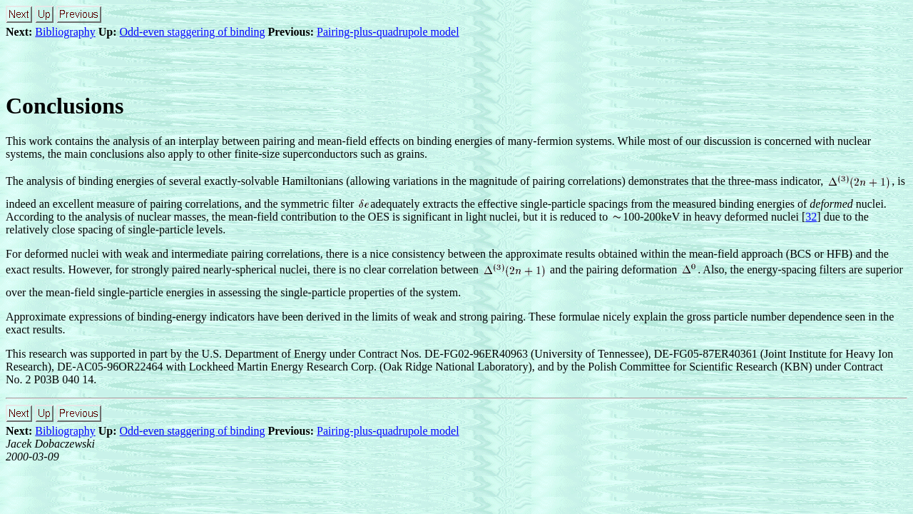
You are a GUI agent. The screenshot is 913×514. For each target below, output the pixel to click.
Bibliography (65, 32)
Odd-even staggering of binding (192, 32)
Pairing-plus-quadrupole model (388, 32)
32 (811, 217)
